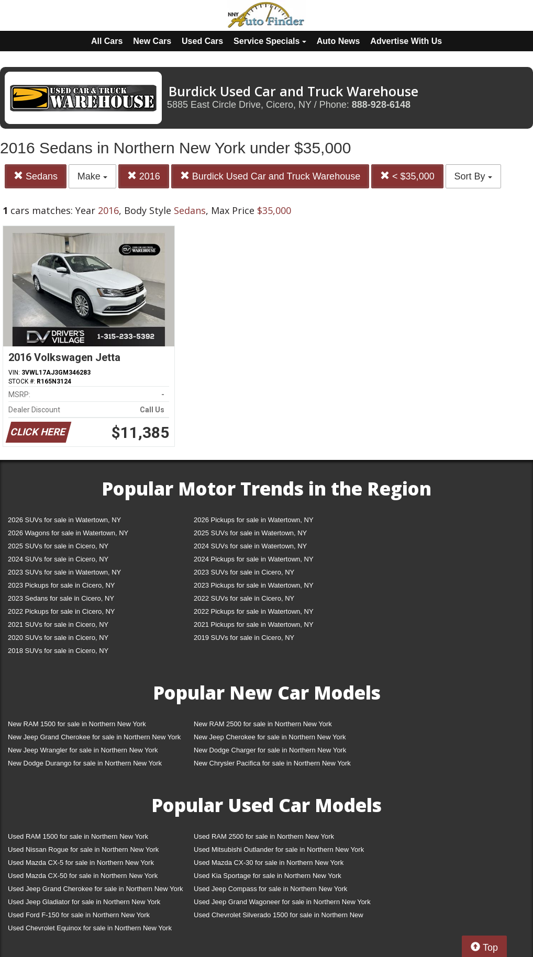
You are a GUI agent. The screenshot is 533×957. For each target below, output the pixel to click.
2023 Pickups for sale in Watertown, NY (254, 585)
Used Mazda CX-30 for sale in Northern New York (268, 862)
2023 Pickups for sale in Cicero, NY (61, 585)
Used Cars (202, 41)
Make (92, 176)
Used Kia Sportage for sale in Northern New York (267, 876)
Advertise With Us (406, 41)
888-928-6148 (381, 104)
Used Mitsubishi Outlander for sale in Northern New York (279, 849)
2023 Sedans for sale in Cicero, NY (61, 598)
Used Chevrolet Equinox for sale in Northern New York (90, 928)
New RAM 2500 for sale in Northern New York (263, 724)
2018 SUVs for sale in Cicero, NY (58, 651)
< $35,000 (407, 176)
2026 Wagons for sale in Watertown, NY (68, 533)
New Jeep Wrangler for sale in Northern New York (83, 750)
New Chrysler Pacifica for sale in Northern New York (272, 763)
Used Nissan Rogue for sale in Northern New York (83, 849)
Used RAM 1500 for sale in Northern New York (78, 836)
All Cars (107, 41)
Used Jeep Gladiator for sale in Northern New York (84, 902)
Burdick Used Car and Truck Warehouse (270, 176)
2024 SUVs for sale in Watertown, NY (250, 546)
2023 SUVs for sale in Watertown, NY (64, 572)
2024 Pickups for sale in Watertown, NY (254, 559)
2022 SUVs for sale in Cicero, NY (244, 598)
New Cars (152, 41)
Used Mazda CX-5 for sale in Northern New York (81, 862)
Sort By (473, 176)
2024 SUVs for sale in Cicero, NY (58, 559)
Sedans (36, 176)
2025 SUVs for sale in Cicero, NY (58, 546)
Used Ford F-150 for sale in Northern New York (79, 915)
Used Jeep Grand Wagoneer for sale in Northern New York (282, 902)
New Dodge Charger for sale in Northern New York (270, 750)
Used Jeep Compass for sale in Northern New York (270, 889)
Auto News (338, 41)
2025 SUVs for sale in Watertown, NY (250, 533)
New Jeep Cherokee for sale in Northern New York (270, 737)
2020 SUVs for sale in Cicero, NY (58, 637)
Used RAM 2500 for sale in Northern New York (264, 836)
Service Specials (270, 41)
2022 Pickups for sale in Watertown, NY (254, 611)
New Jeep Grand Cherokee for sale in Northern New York (94, 737)
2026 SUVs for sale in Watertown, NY (64, 520)
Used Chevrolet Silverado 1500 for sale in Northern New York (278, 917)
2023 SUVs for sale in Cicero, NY (244, 572)
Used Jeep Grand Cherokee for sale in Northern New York (95, 889)
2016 (143, 176)
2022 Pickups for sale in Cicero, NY (61, 611)
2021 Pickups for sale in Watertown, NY (254, 624)
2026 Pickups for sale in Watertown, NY (254, 520)
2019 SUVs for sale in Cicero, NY (244, 637)
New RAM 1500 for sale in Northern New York (77, 724)
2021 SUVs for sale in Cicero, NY (58, 624)
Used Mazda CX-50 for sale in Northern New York (83, 876)
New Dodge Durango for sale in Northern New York (85, 763)
